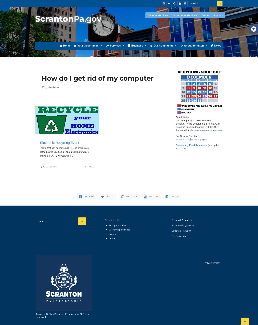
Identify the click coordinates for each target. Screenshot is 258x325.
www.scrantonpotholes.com (208, 130)
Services (117, 45)
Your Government (90, 45)
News (217, 45)
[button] (253, 29)
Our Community (165, 45)
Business (139, 45)
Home (66, 45)
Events (205, 15)
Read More (89, 167)
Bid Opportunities (158, 15)
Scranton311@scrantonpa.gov (191, 139)
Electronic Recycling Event (60, 143)
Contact (218, 15)
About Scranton (195, 45)
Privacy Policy (212, 262)
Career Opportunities (185, 15)
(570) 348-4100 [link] (179, 236)
